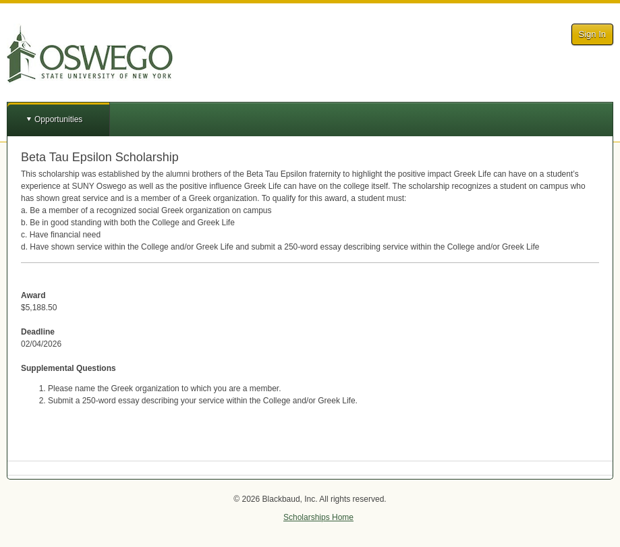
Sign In (592, 34)
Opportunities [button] (58, 119)
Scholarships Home (318, 517)
